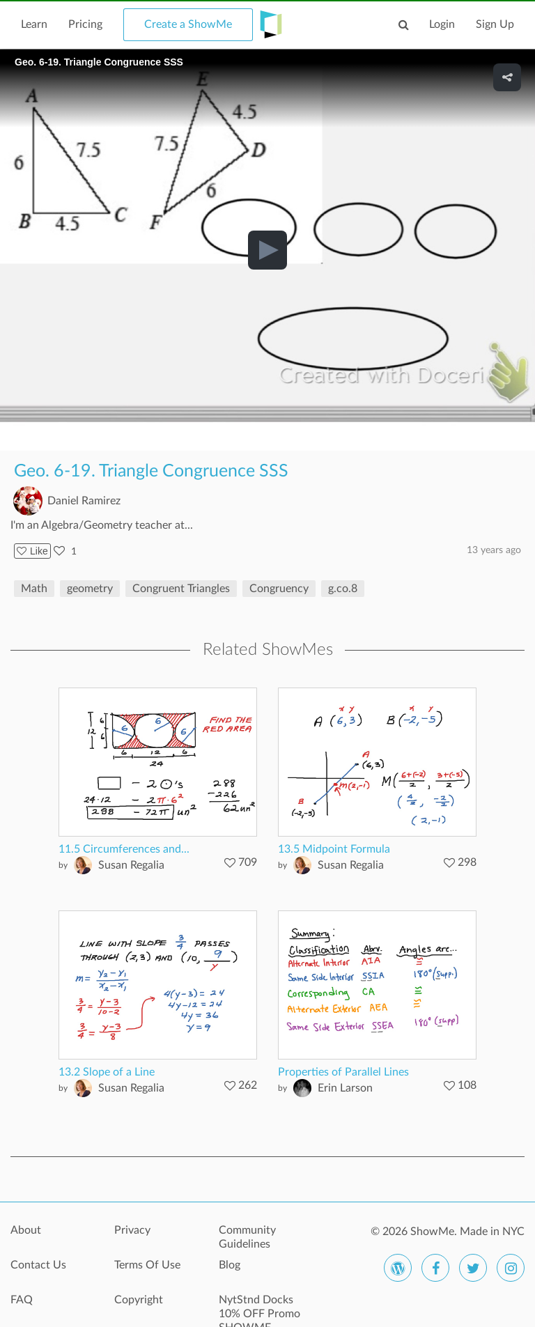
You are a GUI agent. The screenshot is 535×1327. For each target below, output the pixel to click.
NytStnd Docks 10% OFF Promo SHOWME (259, 1307)
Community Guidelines (247, 1237)
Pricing (85, 24)
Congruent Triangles (181, 588)
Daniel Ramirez (84, 500)
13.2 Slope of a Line (107, 1072)
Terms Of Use (147, 1265)
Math (34, 588)
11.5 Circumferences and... (124, 849)
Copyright (138, 1299)
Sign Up (495, 24)
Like (32, 551)
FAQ (21, 1299)
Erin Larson (345, 1088)
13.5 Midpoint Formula (334, 849)
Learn (34, 24)
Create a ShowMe (188, 24)
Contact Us (38, 1265)
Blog (229, 1265)
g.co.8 (342, 588)
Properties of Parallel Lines (343, 1072)
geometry (90, 588)
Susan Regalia (131, 865)
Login (442, 24)
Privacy (132, 1230)
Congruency (279, 588)
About (25, 1230)
